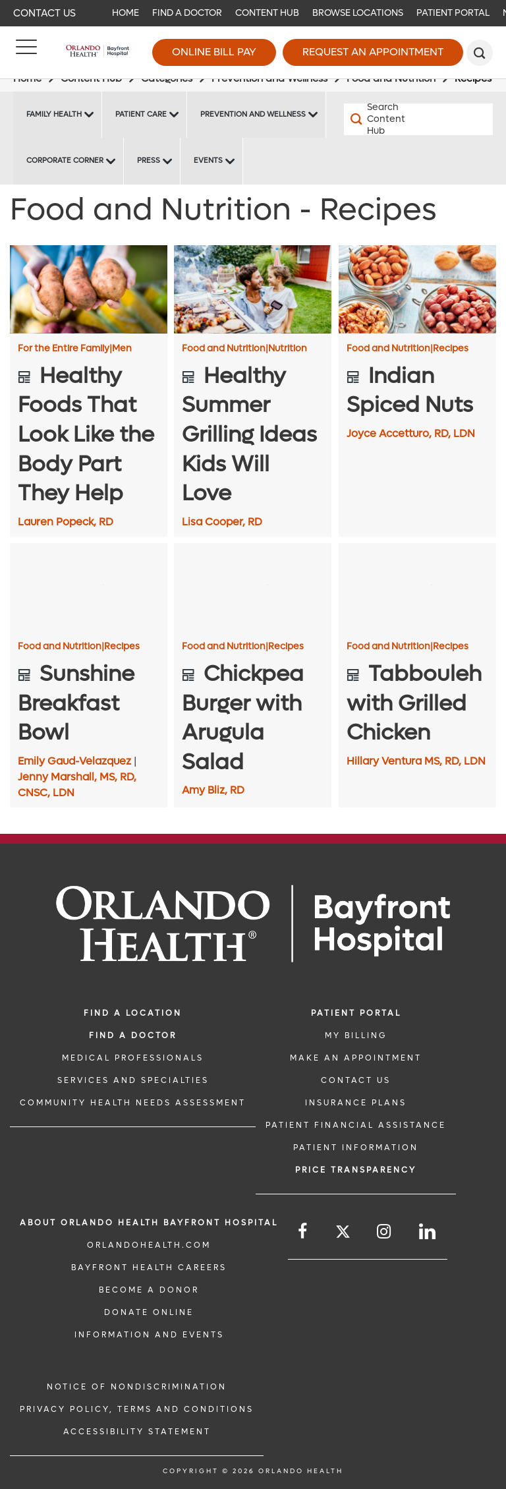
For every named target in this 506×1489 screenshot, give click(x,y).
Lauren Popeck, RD (65, 522)
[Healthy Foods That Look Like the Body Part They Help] (88, 289)
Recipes (450, 349)
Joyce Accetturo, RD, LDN (411, 433)
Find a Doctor (187, 13)
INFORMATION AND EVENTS (149, 1334)
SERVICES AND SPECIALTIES (133, 1080)
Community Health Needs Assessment (133, 1102)
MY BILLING (356, 1035)
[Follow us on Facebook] (303, 1231)
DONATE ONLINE (149, 1312)
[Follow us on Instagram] (385, 1231)
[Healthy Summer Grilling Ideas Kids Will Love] (252, 289)
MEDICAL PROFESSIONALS (133, 1058)
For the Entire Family (65, 349)
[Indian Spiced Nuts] (417, 289)
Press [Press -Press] (148, 160)
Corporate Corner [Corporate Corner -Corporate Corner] (64, 160)
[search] (479, 53)
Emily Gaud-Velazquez (76, 761)
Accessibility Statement (137, 1431)
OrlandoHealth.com (149, 1245)
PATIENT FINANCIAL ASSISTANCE (356, 1125)
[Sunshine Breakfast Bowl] (88, 587)
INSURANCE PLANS (356, 1102)
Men (122, 349)
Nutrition (287, 349)
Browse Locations (357, 13)
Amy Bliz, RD (213, 790)
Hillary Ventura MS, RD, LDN (416, 761)
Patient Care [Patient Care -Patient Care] (141, 114)
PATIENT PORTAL (356, 1013)
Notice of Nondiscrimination (137, 1387)
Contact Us (44, 13)
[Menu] (26, 53)
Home (125, 13)
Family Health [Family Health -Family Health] (54, 114)
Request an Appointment (372, 52)
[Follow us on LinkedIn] (428, 1231)
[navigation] (253, 13)
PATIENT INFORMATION (355, 1147)
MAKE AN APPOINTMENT (356, 1058)
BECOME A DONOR (149, 1290)
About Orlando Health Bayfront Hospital (149, 1222)
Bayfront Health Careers (149, 1267)
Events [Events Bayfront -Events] (208, 160)
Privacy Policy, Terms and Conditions (137, 1409)
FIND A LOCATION (133, 1013)
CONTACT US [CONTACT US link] (356, 1080)
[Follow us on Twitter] (343, 1233)
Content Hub (267, 13)
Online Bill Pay (214, 52)
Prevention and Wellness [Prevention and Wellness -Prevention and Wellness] (253, 114)
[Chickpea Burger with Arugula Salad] (252, 587)
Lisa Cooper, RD (222, 522)
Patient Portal (453, 13)
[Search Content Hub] (381, 119)
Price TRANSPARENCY (355, 1170)
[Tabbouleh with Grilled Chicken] (417, 587)
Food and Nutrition (225, 349)
